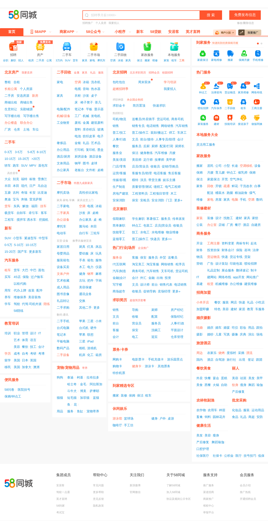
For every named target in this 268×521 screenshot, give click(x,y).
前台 (155, 284)
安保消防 (119, 200)
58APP (39, 31)
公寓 (49, 60)
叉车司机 (167, 271)
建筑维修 (250, 284)
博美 (83, 391)
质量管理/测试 (142, 186)
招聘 (13, 49)
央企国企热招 (135, 99)
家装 (166, 60)
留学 (8, 360)
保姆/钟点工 (13, 396)
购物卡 (117, 366)
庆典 (243, 334)
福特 (24, 179)
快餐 (207, 378)
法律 (255, 250)
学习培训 (170, 82)
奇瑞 (24, 192)
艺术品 (95, 143)
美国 (17, 360)
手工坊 (128, 425)
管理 (25, 333)
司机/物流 (119, 119)
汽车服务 (12, 260)
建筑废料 (97, 122)
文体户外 (63, 273)
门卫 (169, 200)
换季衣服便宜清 (82, 240)
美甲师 (170, 159)
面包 (41, 270)
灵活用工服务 (205, 144)
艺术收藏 (63, 280)
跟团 (259, 359)
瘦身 (243, 385)
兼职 (13, 60)
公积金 (229, 455)
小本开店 (202, 302)
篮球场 (128, 418)
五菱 (8, 192)
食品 (235, 417)
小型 (226, 166)
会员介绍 (245, 485)
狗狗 (60, 377)
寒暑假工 (152, 218)
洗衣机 (95, 82)
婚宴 (226, 327)
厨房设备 (81, 156)
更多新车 (35, 251)
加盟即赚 (202, 309)
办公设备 (63, 219)
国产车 (22, 251)
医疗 (238, 455)
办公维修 (236, 284)
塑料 (78, 129)
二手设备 (63, 355)
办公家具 (63, 170)
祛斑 (243, 378)
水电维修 (158, 232)
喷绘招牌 (250, 263)
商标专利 (242, 243)
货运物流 (213, 257)
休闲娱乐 (120, 409)
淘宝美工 (138, 264)
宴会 (216, 378)
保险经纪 (177, 316)
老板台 (79, 170)
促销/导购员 (170, 166)
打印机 (79, 149)
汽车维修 (161, 153)
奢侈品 (61, 143)
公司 (218, 166)
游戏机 (92, 348)
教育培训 (12, 324)
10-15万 (10, 159)
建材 (239, 218)
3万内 (59, 60)
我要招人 (114, 23)
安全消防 (158, 200)
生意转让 (11, 109)
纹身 (235, 385)
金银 (78, 143)
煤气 (252, 193)
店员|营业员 (163, 225)
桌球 (94, 163)
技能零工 (119, 232)
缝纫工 (158, 186)
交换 (82, 301)
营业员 (136, 323)
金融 (151, 278)
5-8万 (31, 152)
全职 (5, 60)
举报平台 (208, 512)
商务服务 (203, 234)
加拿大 (26, 367)
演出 (251, 334)
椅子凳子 (86, 102)
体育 (25, 340)
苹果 (82, 321)
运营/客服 (119, 173)
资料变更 (228, 243)
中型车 (43, 238)
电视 (78, 89)
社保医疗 (202, 455)
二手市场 (93, 49)
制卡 (254, 270)
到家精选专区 (123, 386)
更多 (96, 307)
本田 (16, 186)
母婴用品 (63, 253)
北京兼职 (120, 209)
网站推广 (252, 277)
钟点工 (136, 225)
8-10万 (41, 152)
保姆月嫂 (244, 60)
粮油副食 (241, 193)
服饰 (98, 260)
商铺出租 (11, 102)
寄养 (84, 368)
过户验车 (37, 277)
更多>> (167, 239)
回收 (210, 186)
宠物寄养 (92, 411)
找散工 (228, 218)
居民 (210, 166)
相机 (82, 348)
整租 (8, 82)
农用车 (212, 410)
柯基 (80, 377)
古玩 (82, 280)
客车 (44, 213)
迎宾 (154, 337)
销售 (116, 126)
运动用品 (258, 410)
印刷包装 (236, 263)
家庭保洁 (202, 60)
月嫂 (172, 153)
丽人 (235, 368)
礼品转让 (63, 301)
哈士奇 (72, 384)
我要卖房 (27, 72)
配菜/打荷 (166, 146)
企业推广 (143, 248)
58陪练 (19, 310)
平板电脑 (63, 341)
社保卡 (217, 455)
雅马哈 (84, 226)
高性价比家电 (88, 192)
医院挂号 (24, 389)
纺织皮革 (89, 136)
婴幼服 (84, 253)
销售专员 (138, 126)
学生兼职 (138, 218)
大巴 (25, 270)
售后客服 (174, 173)
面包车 (43, 165)
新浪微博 (135, 485)
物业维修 (172, 232)
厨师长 (179, 146)
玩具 (98, 253)
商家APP (69, 32)
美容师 (136, 159)
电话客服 (160, 173)
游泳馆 (117, 418)
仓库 (17, 129)
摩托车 (101, 60)
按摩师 (159, 159)
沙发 (86, 95)
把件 (90, 280)
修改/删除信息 (245, 23)
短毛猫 (72, 397)
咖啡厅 (117, 425)
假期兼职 (119, 218)
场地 (259, 334)
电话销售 (152, 126)
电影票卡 (138, 359)
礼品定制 (213, 270)
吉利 (16, 192)
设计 (33, 333)
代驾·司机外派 (32, 304)
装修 (124, 395)
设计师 (145, 284)
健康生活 (203, 426)
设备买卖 (63, 267)
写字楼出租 (12, 116)
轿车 (8, 165)
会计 (41, 347)
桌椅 (100, 170)
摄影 (199, 334)
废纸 (78, 122)
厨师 (155, 146)
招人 (21, 60)
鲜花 (235, 186)
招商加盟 (203, 293)
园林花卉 (219, 417)
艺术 (17, 340)
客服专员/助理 (142, 173)
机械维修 (221, 284)
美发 (251, 378)
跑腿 (230, 193)
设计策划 (221, 263)
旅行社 (231, 359)
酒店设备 (95, 156)
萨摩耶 (94, 391)
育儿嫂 (220, 172)
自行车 (84, 233)
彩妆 (243, 327)
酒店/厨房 (63, 156)
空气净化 (236, 179)
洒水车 (31, 219)
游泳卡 (149, 366)
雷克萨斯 (35, 199)
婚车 (218, 327)
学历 (8, 353)
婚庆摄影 (203, 318)
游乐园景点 (175, 359)
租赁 (210, 284)
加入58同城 (173, 492)
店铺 (221, 225)
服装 (101, 72)
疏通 (226, 186)
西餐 (207, 385)
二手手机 (63, 321)
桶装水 (220, 193)
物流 (199, 257)
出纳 (160, 278)
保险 (26, 277)
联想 (90, 334)
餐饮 (25, 347)
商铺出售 (26, 102)
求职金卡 (119, 105)
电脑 (235, 199)
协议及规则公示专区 (178, 498)
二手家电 (63, 206)
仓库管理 (177, 337)
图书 (86, 163)
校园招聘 (167, 72)
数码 (259, 199)
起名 (254, 243)
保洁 (139, 60)
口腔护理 (202, 449)
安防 (260, 417)
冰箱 (120, 60)
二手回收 (120, 49)
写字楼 (117, 284)
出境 (242, 359)
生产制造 (119, 186)
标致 (32, 179)
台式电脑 (63, 328)
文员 (135, 139)
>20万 (36, 159)
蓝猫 (96, 397)
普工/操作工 (140, 132)
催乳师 (243, 172)
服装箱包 (63, 260)
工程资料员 (140, 193)
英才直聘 (193, 32)
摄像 (235, 334)
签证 (251, 359)
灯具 (90, 246)
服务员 (136, 146)
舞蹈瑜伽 (218, 442)
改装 (31, 290)
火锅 (216, 385)
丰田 (8, 186)
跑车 (16, 165)
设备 (257, 166)
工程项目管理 (159, 193)
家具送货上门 (85, 200)
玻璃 (100, 129)
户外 (162, 418)
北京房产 (12, 72)
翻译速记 (242, 270)
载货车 (9, 213)
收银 (135, 316)
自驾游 (220, 359)
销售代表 (166, 284)
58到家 (60, 505)
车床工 (182, 132)
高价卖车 (12, 173)
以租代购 (20, 283)
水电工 (145, 232)
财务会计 (228, 250)
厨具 (82, 246)
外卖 (199, 378)
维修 (155, 60)
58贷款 (155, 32)
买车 (8, 277)
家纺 (255, 218)
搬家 (147, 60)
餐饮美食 (203, 368)
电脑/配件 (63, 109)
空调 (113, 60)
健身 (82, 273)
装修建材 (203, 208)
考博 (41, 353)
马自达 (42, 186)
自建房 (256, 225)
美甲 (260, 378)
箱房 (98, 355)
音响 (86, 89)
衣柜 (78, 95)
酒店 (246, 225)
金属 (76, 72)
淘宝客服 (152, 264)
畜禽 (199, 417)
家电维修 (216, 60)
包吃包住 (119, 82)
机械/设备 (63, 116)
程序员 (180, 264)
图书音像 (63, 294)
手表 (82, 260)
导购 (135, 310)
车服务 (260, 309)
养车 (8, 297)
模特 (135, 180)
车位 (35, 129)
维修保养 (20, 297)
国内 (199, 359)
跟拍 (259, 327)
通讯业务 (85, 294)
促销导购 (149, 291)
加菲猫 (84, 397)
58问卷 (9, 389)
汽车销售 (181, 126)
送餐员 (172, 257)
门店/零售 (119, 166)
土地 (26, 129)
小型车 (17, 238)
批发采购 (239, 400)
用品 (60, 411)
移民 (8, 367)
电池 (78, 136)
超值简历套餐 (138, 300)
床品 (98, 246)
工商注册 (213, 243)
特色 (217, 309)
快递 (225, 257)
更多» (178, 200)
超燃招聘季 (120, 89)
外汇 (143, 278)
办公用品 (63, 149)
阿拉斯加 (96, 384)
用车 (8, 290)
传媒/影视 (119, 180)
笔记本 (79, 109)
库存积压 (89, 129)
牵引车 (33, 213)
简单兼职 (119, 225)
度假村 (231, 353)
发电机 (95, 116)
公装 (199, 225)
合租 (17, 82)
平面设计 (177, 330)
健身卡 (136, 366)
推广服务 (208, 485)
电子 (100, 136)
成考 (17, 353)
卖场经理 (164, 291)
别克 (16, 179)
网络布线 (224, 277)
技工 (33, 347)
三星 (90, 321)
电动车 (61, 233)
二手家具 (63, 213)
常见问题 (98, 485)
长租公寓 (11, 89)
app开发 (238, 277)
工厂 (78, 116)
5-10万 (19, 245)
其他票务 (164, 366)
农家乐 (212, 353)
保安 (135, 200)
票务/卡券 (120, 350)
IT (39, 333)
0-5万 (8, 245)
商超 (251, 417)
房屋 (218, 199)
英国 (33, 360)
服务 (70, 411)
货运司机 (163, 119)
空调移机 (246, 166)
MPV (32, 165)
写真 (226, 334)
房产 (40, 49)
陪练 (46, 304)
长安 (32, 192)
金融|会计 (119, 278)
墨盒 (100, 149)
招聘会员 (154, 72)
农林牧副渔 (205, 400)
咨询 (247, 250)
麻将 (98, 273)
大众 (8, 179)
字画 (98, 280)
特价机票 (119, 373)
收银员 (155, 166)
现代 (24, 186)
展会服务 (228, 270)
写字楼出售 (31, 116)
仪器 (98, 267)
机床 (82, 355)
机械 (86, 116)
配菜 (154, 316)
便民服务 (12, 380)
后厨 (146, 146)
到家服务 (203, 43)
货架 (247, 257)
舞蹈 (251, 385)
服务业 (117, 153)
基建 (199, 284)
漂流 (249, 353)
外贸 (163, 257)
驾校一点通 (63, 492)
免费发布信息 (245, 15)
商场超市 (119, 291)
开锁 (218, 186)
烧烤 (221, 353)
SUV (67, 60)
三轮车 (95, 233)
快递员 (155, 239)
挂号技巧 (250, 455)
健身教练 (146, 153)
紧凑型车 (30, 238)
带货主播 (154, 180)
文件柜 (90, 170)
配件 (39, 290)
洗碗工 (156, 330)
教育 (250, 309)
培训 (8, 333)
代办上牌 (20, 290)
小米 (98, 321)
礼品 (92, 72)
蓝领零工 (119, 239)
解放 (25, 206)
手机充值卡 (156, 359)
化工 (90, 355)
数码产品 (63, 348)
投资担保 (213, 250)
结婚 (199, 327)
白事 (257, 186)
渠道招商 (208, 492)
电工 (135, 337)
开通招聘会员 (248, 498)
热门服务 (203, 72)
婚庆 (210, 327)
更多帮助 (98, 492)
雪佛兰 (42, 179)
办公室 (212, 225)
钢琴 (78, 163)
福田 (34, 206)
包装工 (148, 225)
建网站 (212, 277)
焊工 (172, 132)
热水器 (95, 89)
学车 (8, 304)
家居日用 (63, 246)
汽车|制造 (119, 271)
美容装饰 (34, 297)
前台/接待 (147, 139)
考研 (33, 353)
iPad (90, 341)
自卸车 (21, 213)
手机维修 (257, 60)
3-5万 (19, 152)
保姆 (132, 395)
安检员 (145, 200)
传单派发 (178, 218)
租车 (174, 60)
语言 (33, 340)
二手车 (67, 49)
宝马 (16, 199)
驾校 (17, 304)
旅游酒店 (203, 343)
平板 (89, 109)
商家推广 (208, 498)
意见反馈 (98, 498)
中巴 (33, 270)
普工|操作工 (140, 239)
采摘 (241, 353)
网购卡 (117, 359)
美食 (199, 385)
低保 (261, 455)
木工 (82, 267)
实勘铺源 (26, 109)
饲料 (207, 417)
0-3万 (8, 152)
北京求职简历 (138, 72)
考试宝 (60, 512)
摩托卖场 (63, 192)
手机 (243, 199)
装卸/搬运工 (158, 132)
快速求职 (159, 105)
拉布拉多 (92, 377)
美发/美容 (119, 159)
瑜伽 (260, 385)
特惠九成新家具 (83, 183)
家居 (242, 309)
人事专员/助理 (165, 139)
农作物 (201, 410)
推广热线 (245, 492)
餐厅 (238, 225)
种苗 (222, 410)
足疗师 (148, 159)
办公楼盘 (11, 122)
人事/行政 (119, 139)
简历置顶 (139, 105)
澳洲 (36, 367)
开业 (199, 243)
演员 (143, 180)
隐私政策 (98, 505)
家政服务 (147, 49)
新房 (35, 95)
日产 (32, 186)
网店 (234, 302)
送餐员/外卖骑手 (143, 119)
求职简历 (120, 300)
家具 (84, 60)
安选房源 (23, 95)
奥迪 (8, 199)
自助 (224, 385)
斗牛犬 (72, 391)
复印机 (90, 149)
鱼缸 (80, 411)
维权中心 (208, 505)
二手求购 (63, 307)
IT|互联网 (119, 264)
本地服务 (174, 49)
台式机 (84, 328)
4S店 (17, 277)
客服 (135, 257)
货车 (75, 60)
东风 (17, 206)
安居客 (173, 32)
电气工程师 (173, 186)
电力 (90, 267)
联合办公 (26, 122)
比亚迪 (42, 192)
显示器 (99, 109)
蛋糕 (224, 378)
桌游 (171, 418)
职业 (17, 333)
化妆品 (236, 410)
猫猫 (60, 397)
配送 (210, 193)
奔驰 (24, 199)
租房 (31, 60)
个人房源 (26, 89)
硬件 (93, 328)
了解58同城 (173, 485)
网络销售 (167, 126)
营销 (199, 263)
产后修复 (238, 391)
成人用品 (63, 287)
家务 (199, 186)
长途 (235, 166)
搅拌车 (21, 219)
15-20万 (23, 159)
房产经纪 (177, 310)
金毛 (83, 384)
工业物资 (63, 122)
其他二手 (85, 307)
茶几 (98, 102)
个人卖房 (100, 23)
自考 (25, 353)
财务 (199, 250)
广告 (210, 263)
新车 (139, 32)
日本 (25, 360)
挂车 (43, 206)
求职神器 (118, 99)
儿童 (218, 334)
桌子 (94, 95)
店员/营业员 (140, 166)
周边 (199, 353)
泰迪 (70, 377)
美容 (17, 347)
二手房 (40, 60)
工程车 (9, 219)
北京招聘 (120, 72)
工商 (181, 60)
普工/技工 (119, 132)
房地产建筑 (120, 193)
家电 (92, 60)
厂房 (8, 129)
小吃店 (260, 302)
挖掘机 (43, 219)
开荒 (225, 179)
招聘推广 (87, 23)
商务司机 (177, 119)
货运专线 (236, 257)
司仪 (235, 327)
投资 (168, 278)
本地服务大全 (207, 135)
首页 (11, 32)
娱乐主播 (169, 180)
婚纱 (210, 334)
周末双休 (144, 82)
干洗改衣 (246, 186)
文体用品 (63, 163)
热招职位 (118, 113)
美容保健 (85, 287)
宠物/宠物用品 (68, 368)
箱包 (90, 260)
